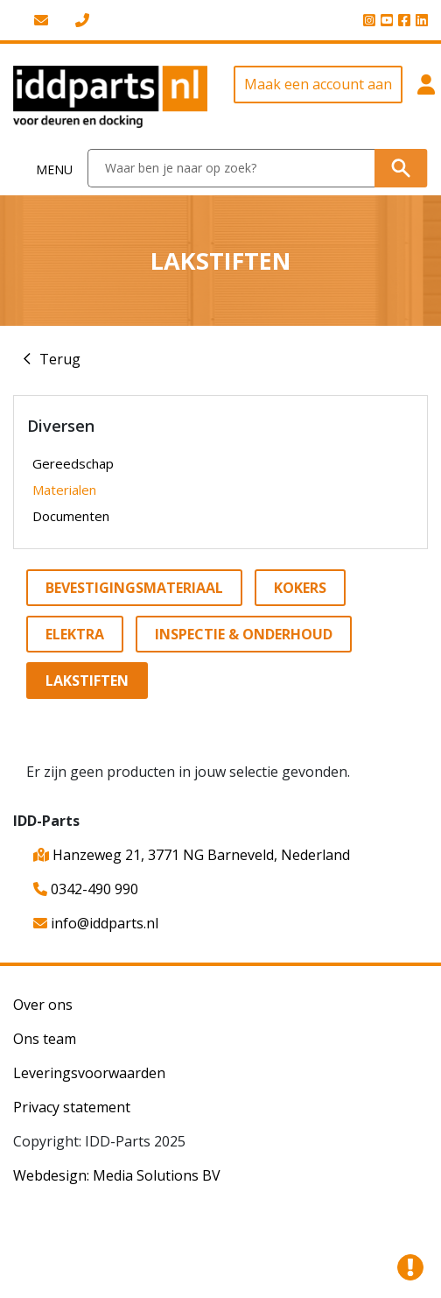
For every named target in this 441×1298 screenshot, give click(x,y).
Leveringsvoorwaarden (89, 1073)
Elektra (75, 634)
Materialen (64, 489)
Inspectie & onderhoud (243, 634)
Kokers (300, 587)
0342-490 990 (85, 889)
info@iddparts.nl (95, 923)
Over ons (43, 1004)
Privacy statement (71, 1107)
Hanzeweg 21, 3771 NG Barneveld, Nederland (191, 854)
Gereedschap (73, 463)
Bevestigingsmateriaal (134, 587)
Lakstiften (87, 680)
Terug (59, 359)
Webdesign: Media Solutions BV (116, 1175)
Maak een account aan (318, 84)
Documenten (70, 516)
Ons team (44, 1038)
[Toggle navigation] (44, 168)
